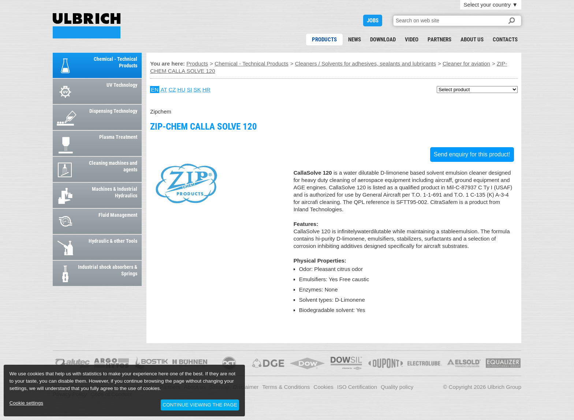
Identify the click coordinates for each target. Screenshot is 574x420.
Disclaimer (246, 387)
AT (163, 89)
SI (189, 89)
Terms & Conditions (286, 387)
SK (197, 89)
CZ (172, 89)
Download (383, 39)
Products (324, 39)
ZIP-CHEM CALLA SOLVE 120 (86, 25)
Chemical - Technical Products (251, 63)
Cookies (323, 387)
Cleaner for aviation (466, 63)
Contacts (505, 39)
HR (206, 89)
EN (155, 89)
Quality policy (397, 387)
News (354, 39)
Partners (439, 39)
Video (411, 39)
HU (182, 89)
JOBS (373, 20)
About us (472, 39)
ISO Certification (357, 387)
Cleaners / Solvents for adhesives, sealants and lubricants (365, 63)
